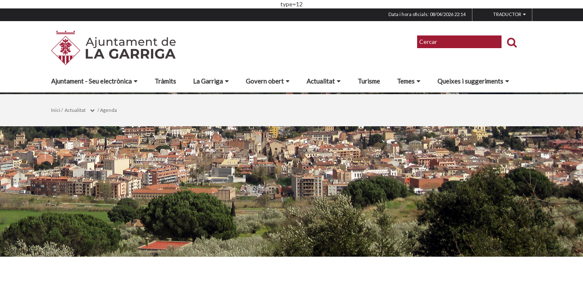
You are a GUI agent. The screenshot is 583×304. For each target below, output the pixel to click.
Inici (55, 110)
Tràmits (165, 81)
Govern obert (268, 81)
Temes (408, 81)
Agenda (108, 110)
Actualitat (323, 81)
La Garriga (211, 81)
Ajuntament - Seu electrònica (94, 81)
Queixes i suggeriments (473, 81)
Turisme (369, 81)
